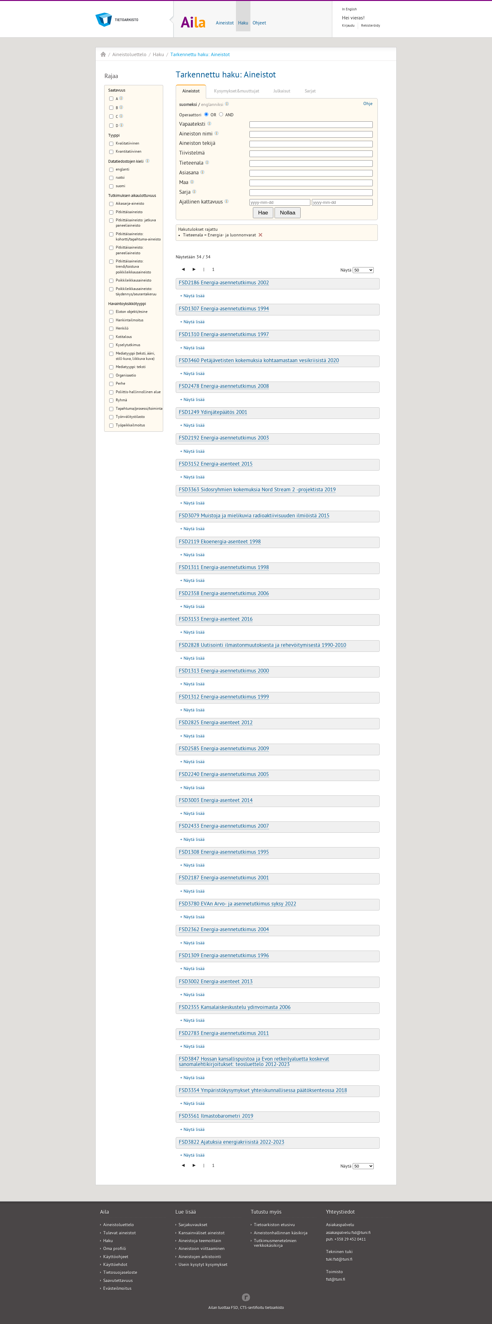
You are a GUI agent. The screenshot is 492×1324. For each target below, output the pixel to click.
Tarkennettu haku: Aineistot (200, 55)
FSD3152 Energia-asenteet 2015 (216, 465)
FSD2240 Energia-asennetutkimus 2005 (224, 775)
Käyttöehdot (115, 1265)
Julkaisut (282, 91)
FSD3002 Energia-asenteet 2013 (216, 982)
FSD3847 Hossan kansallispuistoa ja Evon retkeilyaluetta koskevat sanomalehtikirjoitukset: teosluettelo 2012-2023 (254, 1062)
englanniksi (213, 105)
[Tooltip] (121, 99)
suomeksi (188, 105)
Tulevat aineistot (119, 1233)
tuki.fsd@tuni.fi (339, 1260)
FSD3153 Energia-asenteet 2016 (216, 620)
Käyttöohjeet (115, 1257)
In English (349, 9)
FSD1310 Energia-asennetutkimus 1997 (224, 335)
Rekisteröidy (370, 26)
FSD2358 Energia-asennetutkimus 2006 (224, 594)
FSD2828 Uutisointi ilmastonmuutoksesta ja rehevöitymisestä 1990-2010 (262, 646)
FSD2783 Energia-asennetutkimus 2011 (224, 1034)
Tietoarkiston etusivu (274, 1225)
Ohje (367, 104)
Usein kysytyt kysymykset (203, 1265)
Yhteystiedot (340, 1213)
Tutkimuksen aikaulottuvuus (132, 196)
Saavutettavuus (118, 1281)
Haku (243, 23)
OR (210, 115)
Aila (103, 54)
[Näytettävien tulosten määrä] (363, 270)
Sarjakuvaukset (193, 1225)
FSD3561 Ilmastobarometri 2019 (216, 1117)
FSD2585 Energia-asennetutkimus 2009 (224, 749)
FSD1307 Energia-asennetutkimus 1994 (224, 309)
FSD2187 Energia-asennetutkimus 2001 (224, 878)
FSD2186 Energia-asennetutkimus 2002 (224, 283)
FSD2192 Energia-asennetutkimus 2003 (224, 438)
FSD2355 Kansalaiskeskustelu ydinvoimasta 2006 (235, 1008)
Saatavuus (116, 90)
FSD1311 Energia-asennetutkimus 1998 (224, 568)
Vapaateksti (195, 125)
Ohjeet (259, 23)
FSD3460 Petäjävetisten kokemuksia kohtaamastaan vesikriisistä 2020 (259, 361)
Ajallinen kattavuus (204, 202)
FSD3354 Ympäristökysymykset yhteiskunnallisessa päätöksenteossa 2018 (263, 1091)
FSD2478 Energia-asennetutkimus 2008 (224, 387)
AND (226, 115)
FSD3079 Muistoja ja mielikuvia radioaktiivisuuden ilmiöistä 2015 (254, 516)
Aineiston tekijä (197, 144)
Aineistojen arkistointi (200, 1257)
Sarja (187, 193)
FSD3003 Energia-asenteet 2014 (216, 801)
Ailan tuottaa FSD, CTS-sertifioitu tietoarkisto (246, 1308)
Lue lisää (185, 1213)
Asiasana (192, 173)
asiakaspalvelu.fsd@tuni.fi (348, 1233)
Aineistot (225, 23)
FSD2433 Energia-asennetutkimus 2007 (224, 827)
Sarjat (310, 91)
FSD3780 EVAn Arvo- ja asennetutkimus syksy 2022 (237, 904)
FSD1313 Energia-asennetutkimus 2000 (224, 671)
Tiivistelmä (192, 153)
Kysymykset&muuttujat (236, 91)
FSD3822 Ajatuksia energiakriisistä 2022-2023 (231, 1143)
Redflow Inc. (246, 1296)
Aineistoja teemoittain (200, 1241)
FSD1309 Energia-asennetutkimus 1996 (224, 956)
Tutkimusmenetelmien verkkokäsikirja (275, 1244)
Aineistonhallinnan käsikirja (281, 1233)
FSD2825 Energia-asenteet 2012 (216, 723)
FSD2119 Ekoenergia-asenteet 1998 (220, 542)
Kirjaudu (348, 26)
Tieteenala (194, 163)
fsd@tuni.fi (335, 1280)
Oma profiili (114, 1249)
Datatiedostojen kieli (125, 162)
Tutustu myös (266, 1213)
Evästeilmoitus (117, 1289)
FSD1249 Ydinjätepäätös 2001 (213, 413)
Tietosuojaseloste (120, 1273)
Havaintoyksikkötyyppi (127, 304)
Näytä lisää (194, 296)
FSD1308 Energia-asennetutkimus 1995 (224, 853)
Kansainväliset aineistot (202, 1233)
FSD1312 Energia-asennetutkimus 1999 (224, 697)
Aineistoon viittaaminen (202, 1249)
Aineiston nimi (199, 134)
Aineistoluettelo (129, 55)
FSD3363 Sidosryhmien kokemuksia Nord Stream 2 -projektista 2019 (257, 490)
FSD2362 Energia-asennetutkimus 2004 (224, 930)
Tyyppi (114, 136)
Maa (186, 183)
